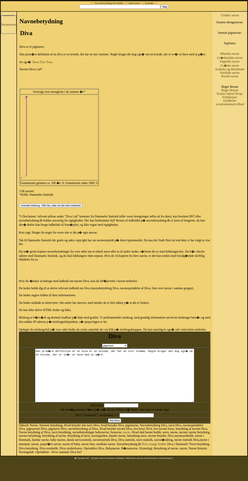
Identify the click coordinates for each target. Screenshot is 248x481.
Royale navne (229, 76)
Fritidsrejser (229, 97)
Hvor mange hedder (154, 454)
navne (126, 442)
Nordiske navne (230, 72)
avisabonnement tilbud (230, 104)
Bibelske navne (229, 53)
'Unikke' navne (229, 15)
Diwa (35, 62)
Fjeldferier (229, 100)
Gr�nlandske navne (230, 57)
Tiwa (49, 62)
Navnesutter (8, 24)
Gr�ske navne (229, 65)
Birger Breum (229, 90)
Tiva (42, 62)
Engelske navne (230, 61)
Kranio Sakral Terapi (230, 93)
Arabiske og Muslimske (230, 69)
